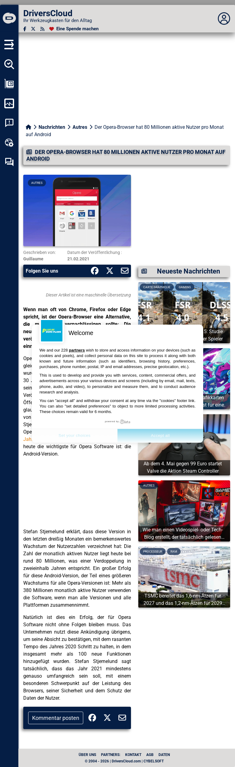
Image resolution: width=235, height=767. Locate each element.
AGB (150, 755)
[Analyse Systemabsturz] (9, 123)
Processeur (152, 551)
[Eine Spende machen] (74, 28)
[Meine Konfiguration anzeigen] (9, 84)
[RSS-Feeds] (42, 29)
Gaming (185, 287)
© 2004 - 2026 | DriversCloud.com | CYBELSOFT (124, 761)
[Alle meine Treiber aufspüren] (9, 64)
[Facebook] (24, 29)
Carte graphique (156, 287)
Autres (80, 127)
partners (77, 350)
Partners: (110, 755)
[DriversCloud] (9, 18)
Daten (164, 755)
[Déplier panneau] (224, 19)
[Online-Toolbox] (9, 142)
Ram (173, 551)
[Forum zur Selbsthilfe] (9, 162)
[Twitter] (33, 29)
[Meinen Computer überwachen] (9, 103)
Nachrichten (52, 127)
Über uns (87, 755)
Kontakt (133, 755)
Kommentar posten (55, 718)
